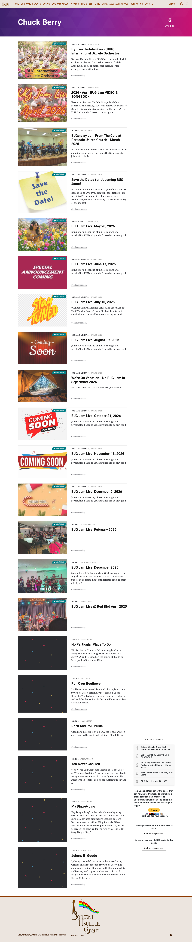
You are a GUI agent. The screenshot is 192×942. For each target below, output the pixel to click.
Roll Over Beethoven (86, 683)
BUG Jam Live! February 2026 (93, 529)
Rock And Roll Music (87, 726)
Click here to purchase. (154, 834)
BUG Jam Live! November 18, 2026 (97, 454)
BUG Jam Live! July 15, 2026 (93, 302)
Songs (46, 4)
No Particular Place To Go (91, 644)
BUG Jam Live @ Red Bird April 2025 (99, 606)
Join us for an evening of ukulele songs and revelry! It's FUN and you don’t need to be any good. (98, 234)
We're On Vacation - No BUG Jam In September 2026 (98, 380)
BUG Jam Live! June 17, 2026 (93, 264)
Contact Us (136, 4)
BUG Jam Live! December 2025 (94, 567)
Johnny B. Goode (84, 856)
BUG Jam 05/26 (78, 221)
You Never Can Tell (85, 764)
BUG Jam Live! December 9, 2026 (96, 492)
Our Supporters (77, 935)
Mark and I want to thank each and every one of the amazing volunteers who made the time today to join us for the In (99, 153)
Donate (149, 4)
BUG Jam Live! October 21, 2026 (96, 416)
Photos (75, 4)
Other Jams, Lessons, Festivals (111, 4)
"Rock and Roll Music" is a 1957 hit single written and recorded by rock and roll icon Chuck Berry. (98, 734)
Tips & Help (87, 4)
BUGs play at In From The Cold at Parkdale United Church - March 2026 (96, 140)
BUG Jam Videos (60, 4)
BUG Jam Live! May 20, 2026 (93, 226)
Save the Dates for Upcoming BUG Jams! (97, 182)
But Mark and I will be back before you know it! (96, 387)
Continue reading (78, 75)
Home (16, 4)
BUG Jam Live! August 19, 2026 (95, 340)
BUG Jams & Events (31, 4)
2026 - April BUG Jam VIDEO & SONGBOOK (94, 94)
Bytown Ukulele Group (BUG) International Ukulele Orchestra (95, 51)
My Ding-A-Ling (83, 806)
